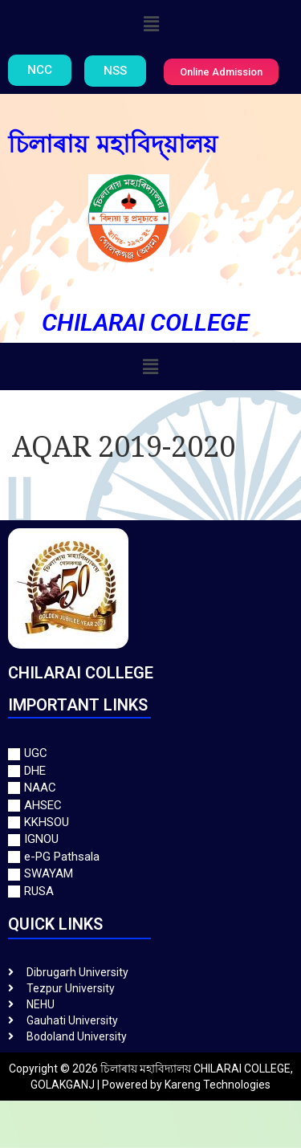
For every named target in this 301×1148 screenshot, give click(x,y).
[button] (151, 23)
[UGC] (150, 753)
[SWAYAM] (150, 873)
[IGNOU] (150, 839)
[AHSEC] (150, 805)
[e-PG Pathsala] (150, 857)
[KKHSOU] (150, 822)
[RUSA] (150, 891)
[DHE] (150, 771)
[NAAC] (150, 788)
